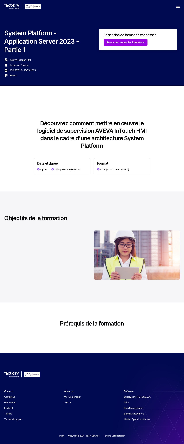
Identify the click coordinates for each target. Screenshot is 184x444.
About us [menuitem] (68, 391)
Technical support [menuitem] (13, 419)
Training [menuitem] (8, 413)
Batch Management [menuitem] (134, 413)
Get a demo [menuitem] (10, 402)
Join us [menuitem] (67, 402)
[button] (178, 6)
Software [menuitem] (129, 391)
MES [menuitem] (126, 402)
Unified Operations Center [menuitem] (137, 419)
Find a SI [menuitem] (8, 408)
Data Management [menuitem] (133, 408)
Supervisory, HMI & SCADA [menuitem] (137, 396)
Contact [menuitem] (8, 391)
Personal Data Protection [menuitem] (114, 435)
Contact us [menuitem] (9, 396)
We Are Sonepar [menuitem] (72, 396)
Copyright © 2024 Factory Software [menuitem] (83, 435)
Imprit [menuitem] (61, 435)
